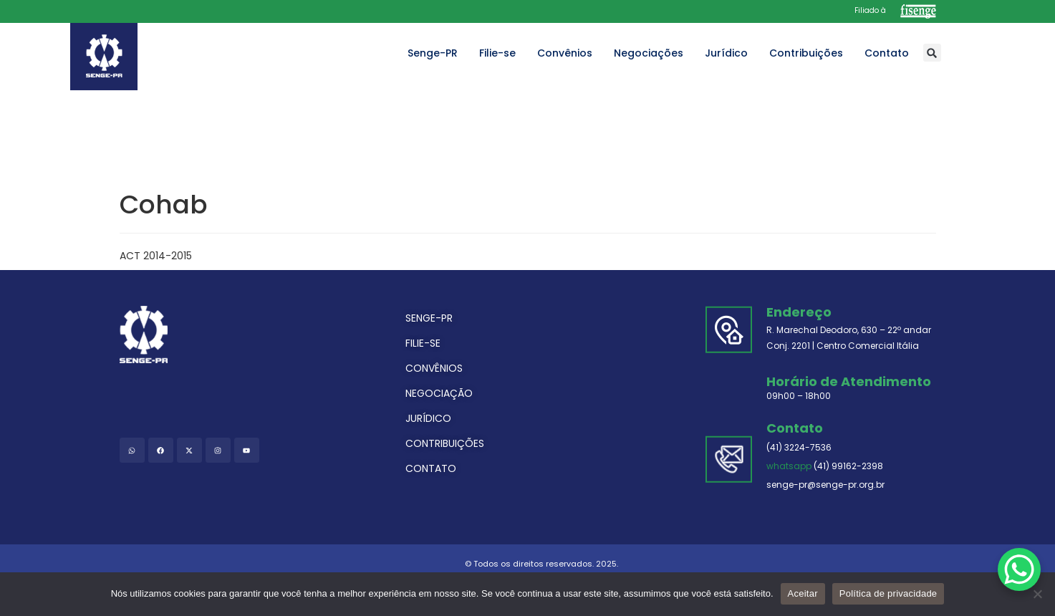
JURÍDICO (428, 418)
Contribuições (806, 53)
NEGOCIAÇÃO (439, 393)
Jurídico (726, 53)
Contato (886, 53)
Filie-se (497, 53)
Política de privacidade (888, 593)
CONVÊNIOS (434, 368)
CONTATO (430, 468)
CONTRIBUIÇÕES (444, 443)
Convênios (564, 53)
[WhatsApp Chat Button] (1019, 569)
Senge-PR (433, 53)
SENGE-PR (429, 318)
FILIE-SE (422, 343)
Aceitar (803, 593)
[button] (932, 53)
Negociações (648, 53)
